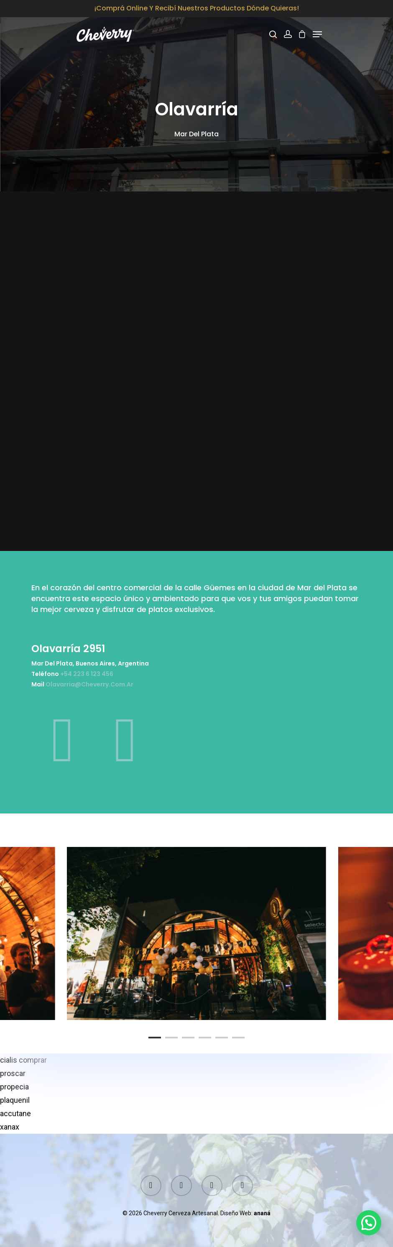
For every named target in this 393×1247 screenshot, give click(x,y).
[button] (368, 1222)
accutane (15, 1113)
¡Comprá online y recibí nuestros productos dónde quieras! (196, 8)
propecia (14, 1086)
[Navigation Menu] (317, 34)
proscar (13, 1073)
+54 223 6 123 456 (86, 674)
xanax (9, 1126)
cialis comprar (23, 1060)
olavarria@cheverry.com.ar (89, 684)
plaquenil (15, 1100)
